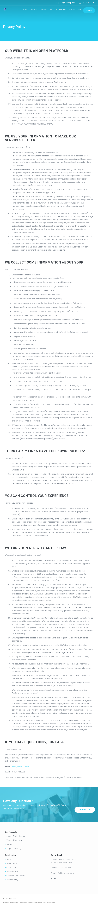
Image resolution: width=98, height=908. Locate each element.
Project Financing (14, 848)
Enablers (44, 9)
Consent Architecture (16, 876)
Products (34, 9)
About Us (53, 9)
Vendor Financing (14, 840)
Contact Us (84, 804)
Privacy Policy (12, 880)
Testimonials (12, 863)
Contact (72, 9)
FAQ (79, 9)
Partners (62, 9)
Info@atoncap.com (68, 2)
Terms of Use (12, 872)
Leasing (10, 844)
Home (25, 9)
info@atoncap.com (20, 766)
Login (89, 10)
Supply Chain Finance (16, 836)
